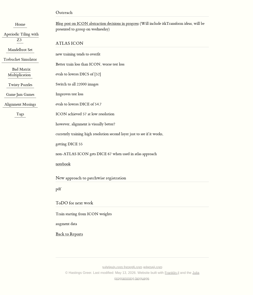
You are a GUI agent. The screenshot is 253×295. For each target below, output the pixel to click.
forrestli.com (133, 267)
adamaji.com (152, 267)
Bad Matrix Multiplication (19, 72)
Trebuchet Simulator (20, 59)
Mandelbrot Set (20, 50)
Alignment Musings (20, 104)
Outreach (64, 12)
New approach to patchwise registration (91, 178)
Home (20, 24)
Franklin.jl (172, 273)
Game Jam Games (20, 94)
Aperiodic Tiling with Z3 (21, 37)
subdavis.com (113, 267)
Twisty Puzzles (20, 85)
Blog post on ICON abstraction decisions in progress (97, 23)
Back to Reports (69, 234)
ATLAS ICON (69, 43)
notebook (63, 164)
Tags (20, 114)
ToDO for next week (74, 203)
